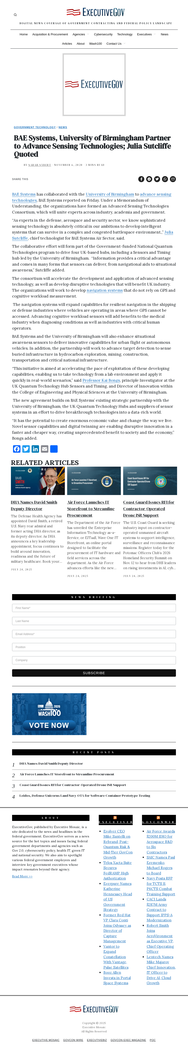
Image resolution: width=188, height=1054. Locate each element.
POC (156, 1040)
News (164, 34)
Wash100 (95, 43)
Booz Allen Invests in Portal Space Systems (117, 978)
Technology (124, 34)
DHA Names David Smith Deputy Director (52, 763)
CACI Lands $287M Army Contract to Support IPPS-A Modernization (159, 910)
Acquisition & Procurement (50, 34)
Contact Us (113, 43)
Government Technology (35, 127)
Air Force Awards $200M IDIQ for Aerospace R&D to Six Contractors (161, 842)
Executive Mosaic (43, 1040)
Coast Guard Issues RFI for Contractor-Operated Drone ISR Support (148, 508)
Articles (67, 43)
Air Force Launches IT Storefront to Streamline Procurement (91, 508)
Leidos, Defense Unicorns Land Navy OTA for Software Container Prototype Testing (87, 796)
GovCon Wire (72, 1040)
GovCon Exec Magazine (130, 1040)
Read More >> (22, 877)
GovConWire (160, 822)
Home (24, 34)
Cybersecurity (103, 34)
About (81, 43)
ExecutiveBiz (120, 822)
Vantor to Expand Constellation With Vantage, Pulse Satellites (116, 957)
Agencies (79, 34)
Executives (144, 34)
